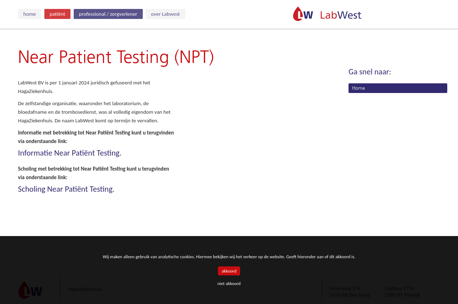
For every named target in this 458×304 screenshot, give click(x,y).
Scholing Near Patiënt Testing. (66, 189)
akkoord (229, 271)
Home (358, 88)
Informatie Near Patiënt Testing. (69, 153)
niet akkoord (229, 283)
